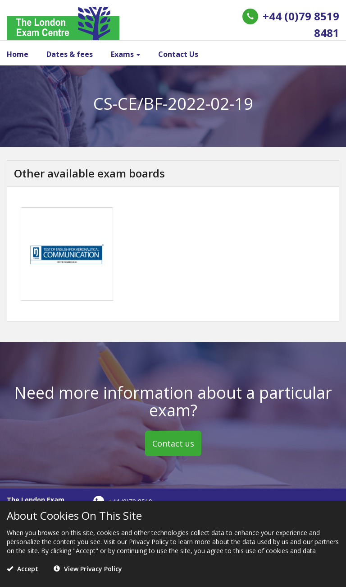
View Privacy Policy (88, 568)
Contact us (173, 443)
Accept (22, 568)
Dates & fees (69, 54)
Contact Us (178, 54)
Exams (125, 54)
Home (17, 54)
